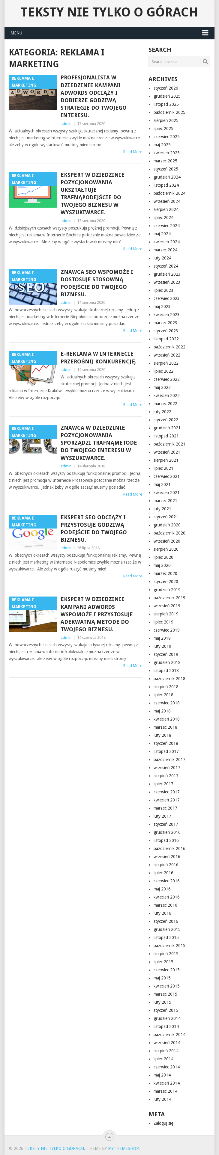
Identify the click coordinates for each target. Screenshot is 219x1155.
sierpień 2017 (166, 775)
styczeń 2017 (166, 824)
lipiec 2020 (163, 557)
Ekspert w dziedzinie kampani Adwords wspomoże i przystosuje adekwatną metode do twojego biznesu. (97, 614)
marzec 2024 (165, 249)
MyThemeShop (123, 1148)
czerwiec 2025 (167, 136)
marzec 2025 (165, 160)
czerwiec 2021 (167, 476)
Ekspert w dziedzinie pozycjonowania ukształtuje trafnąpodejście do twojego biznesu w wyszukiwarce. (92, 194)
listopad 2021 (166, 436)
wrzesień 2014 (167, 1042)
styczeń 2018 (166, 743)
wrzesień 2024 (167, 201)
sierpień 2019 (166, 614)
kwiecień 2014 (167, 1083)
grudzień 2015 (167, 929)
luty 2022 (162, 411)
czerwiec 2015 (167, 969)
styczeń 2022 (166, 419)
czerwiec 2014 (167, 1067)
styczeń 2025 (166, 169)
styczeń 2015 (166, 1010)
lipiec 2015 (163, 961)
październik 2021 (169, 444)
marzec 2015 (165, 994)
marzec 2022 (165, 403)
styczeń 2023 (166, 330)
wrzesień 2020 (167, 541)
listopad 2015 (166, 937)
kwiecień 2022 (167, 395)
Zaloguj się (163, 1123)
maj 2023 (162, 306)
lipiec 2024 (163, 217)
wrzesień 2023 (167, 282)
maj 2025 (162, 144)
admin (66, 123)
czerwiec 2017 (167, 791)
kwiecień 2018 (167, 719)
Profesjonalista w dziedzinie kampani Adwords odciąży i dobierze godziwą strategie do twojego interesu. (94, 96)
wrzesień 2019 (167, 605)
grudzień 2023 (167, 274)
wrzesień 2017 (167, 767)
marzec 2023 (165, 322)
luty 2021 (162, 508)
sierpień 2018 (166, 686)
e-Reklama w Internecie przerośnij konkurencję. (98, 357)
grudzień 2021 (167, 427)
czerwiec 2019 (167, 630)
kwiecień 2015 (167, 986)
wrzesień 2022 (167, 355)
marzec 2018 (165, 727)
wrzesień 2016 (167, 856)
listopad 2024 (166, 185)
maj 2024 (162, 233)
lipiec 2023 (163, 290)
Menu (16, 33)
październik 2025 (169, 112)
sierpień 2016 (166, 864)
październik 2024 (169, 193)
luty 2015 (162, 1002)
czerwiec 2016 (167, 880)
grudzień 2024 (167, 177)
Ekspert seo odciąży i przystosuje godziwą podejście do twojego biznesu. (94, 528)
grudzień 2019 (167, 589)
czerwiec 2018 (167, 702)
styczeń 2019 (166, 654)
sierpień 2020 (166, 549)
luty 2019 (162, 646)
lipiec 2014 (163, 1058)
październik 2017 (169, 759)
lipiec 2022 (163, 371)
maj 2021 (162, 484)
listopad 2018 (166, 670)
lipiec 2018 (163, 694)
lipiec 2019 (163, 622)
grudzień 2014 (167, 1018)
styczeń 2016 (166, 921)
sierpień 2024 (166, 209)
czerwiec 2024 (167, 225)
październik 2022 (169, 347)
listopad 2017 (166, 751)
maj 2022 (162, 387)
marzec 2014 (165, 1091)
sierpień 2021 (166, 460)
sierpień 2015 (166, 953)
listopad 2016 (166, 840)
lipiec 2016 (163, 872)
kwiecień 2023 (167, 314)
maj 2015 (162, 978)
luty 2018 (162, 735)
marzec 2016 (165, 905)
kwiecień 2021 (167, 492)
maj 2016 (162, 889)
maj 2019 (162, 638)
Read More (132, 152)
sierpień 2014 (166, 1050)
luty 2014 (162, 1099)
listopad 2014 (166, 1026)
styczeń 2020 (166, 581)
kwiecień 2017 (167, 800)
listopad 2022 (166, 338)
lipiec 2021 (163, 468)
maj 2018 (162, 711)
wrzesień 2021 (167, 452)
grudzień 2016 (167, 832)
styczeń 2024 (166, 266)
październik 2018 (169, 678)
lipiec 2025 (163, 128)
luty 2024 (162, 258)
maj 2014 (162, 1075)
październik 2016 (169, 848)
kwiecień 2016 (167, 897)
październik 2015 (169, 945)
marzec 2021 (165, 500)
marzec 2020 (165, 573)
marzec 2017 (165, 808)
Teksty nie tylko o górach (109, 12)
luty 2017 (162, 816)
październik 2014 (169, 1034)
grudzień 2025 (167, 96)
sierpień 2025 (166, 120)
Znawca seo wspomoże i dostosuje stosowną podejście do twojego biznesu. (97, 283)
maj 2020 (162, 565)
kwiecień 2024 (167, 241)
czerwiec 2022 (167, 379)
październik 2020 (169, 533)
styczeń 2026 (166, 88)
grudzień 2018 (167, 662)
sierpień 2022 (166, 363)
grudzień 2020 (167, 525)
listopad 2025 (166, 104)
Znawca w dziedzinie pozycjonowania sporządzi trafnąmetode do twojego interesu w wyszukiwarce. (99, 443)
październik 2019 (169, 597)
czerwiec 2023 (167, 298)
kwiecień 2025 (167, 152)
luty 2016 (162, 913)
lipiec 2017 (163, 783)
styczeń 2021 (166, 516)
